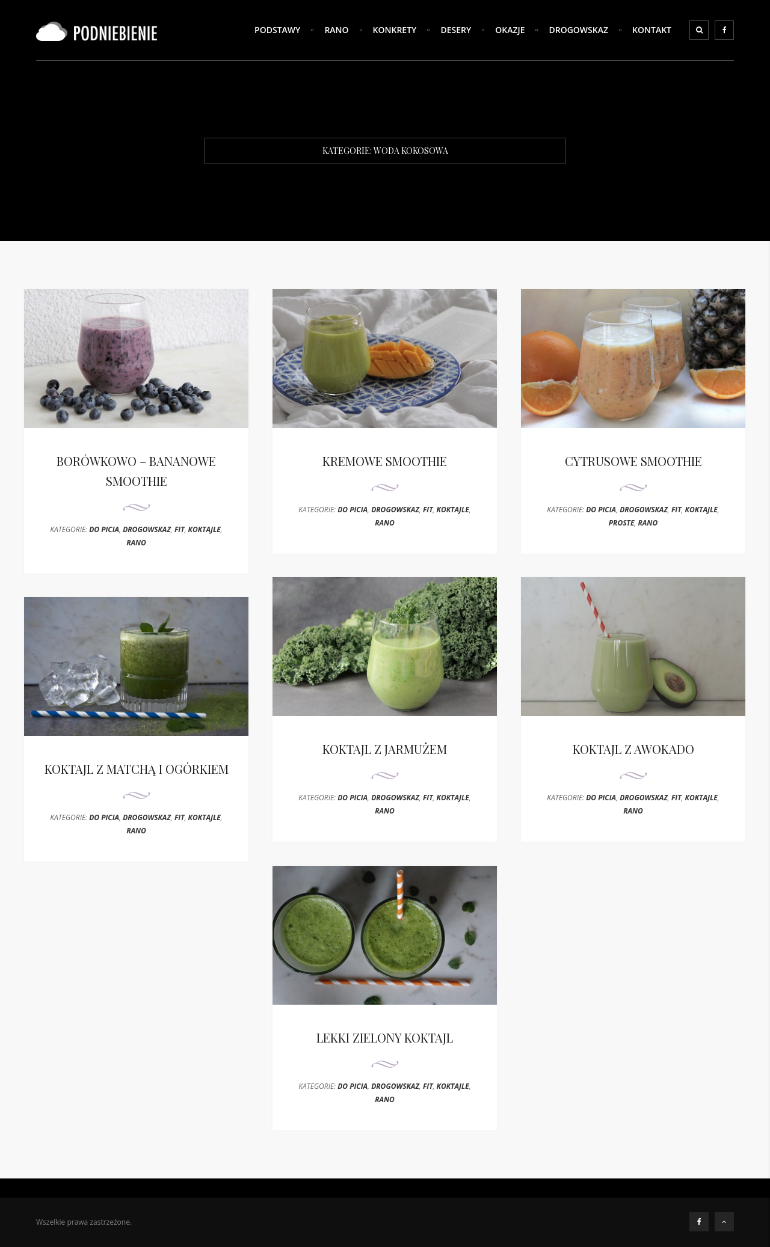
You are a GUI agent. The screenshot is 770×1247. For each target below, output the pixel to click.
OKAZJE (510, 29)
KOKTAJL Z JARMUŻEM (384, 749)
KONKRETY (395, 29)
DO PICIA (104, 529)
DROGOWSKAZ (578, 29)
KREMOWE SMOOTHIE (384, 461)
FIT (179, 529)
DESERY (455, 29)
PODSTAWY (277, 29)
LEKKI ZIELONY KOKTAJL (384, 1037)
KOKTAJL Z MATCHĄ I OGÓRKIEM (137, 769)
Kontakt (651, 29)
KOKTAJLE (204, 529)
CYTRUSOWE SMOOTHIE (633, 461)
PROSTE (622, 523)
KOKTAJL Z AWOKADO (633, 749)
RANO (336, 29)
